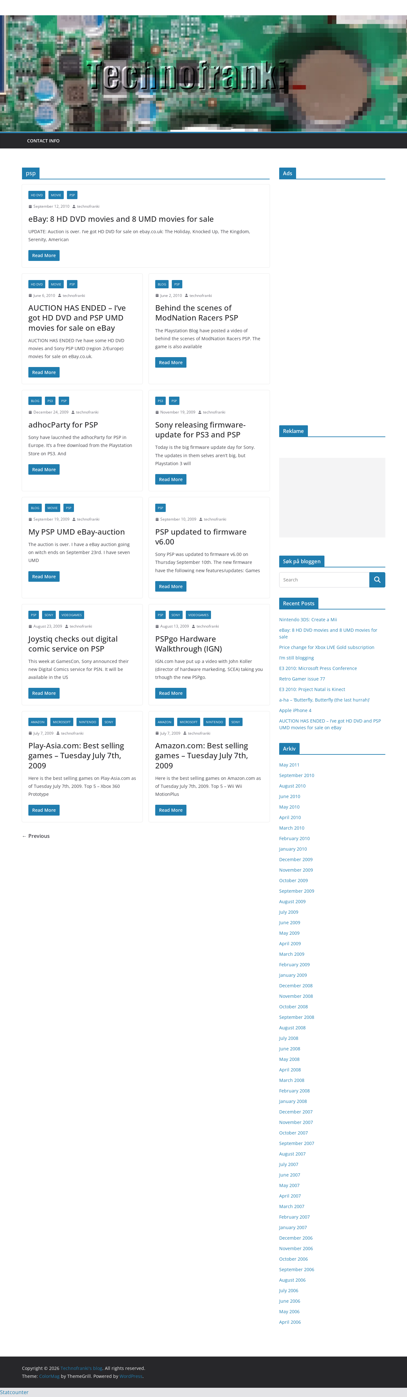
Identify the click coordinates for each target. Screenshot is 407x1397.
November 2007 (296, 1122)
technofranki (88, 206)
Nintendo (87, 722)
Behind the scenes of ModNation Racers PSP (196, 312)
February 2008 (294, 1091)
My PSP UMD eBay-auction (76, 531)
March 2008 (291, 1080)
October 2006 (293, 1259)
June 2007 (289, 1175)
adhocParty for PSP (63, 424)
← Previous (36, 835)
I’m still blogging (296, 658)
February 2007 (294, 1217)
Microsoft (62, 722)
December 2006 (296, 1238)
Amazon (38, 722)
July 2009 (288, 912)
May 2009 (289, 933)
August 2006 (292, 1280)
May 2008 (289, 1059)
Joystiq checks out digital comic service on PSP (73, 643)
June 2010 (289, 796)
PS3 (50, 401)
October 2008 (293, 1007)
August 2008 (292, 1028)
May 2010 (289, 807)
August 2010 (292, 786)
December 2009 (296, 859)
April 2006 (290, 1322)
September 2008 (296, 1017)
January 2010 (293, 849)
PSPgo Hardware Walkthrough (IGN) (188, 643)
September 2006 (296, 1269)
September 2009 (296, 891)
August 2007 (292, 1154)
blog (162, 284)
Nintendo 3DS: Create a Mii (308, 619)
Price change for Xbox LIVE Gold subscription (326, 647)
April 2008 (290, 1070)
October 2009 (293, 880)
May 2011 (289, 765)
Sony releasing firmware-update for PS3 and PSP (200, 429)
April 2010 (290, 817)
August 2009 (292, 901)
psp (72, 195)
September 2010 (296, 775)
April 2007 (290, 1196)
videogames (72, 615)
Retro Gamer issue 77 (302, 679)
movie (56, 195)
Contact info (43, 141)
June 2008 (289, 1049)
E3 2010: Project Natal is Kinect (312, 689)
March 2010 (291, 828)
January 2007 (293, 1227)
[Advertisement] (332, 497)
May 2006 (289, 1311)
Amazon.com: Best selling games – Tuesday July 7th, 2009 (201, 755)
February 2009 (294, 964)
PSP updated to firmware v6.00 (201, 536)
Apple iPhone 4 (295, 710)
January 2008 (293, 1101)
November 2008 (296, 996)
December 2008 (296, 986)
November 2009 (296, 870)
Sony (49, 615)
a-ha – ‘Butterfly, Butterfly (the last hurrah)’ (324, 700)
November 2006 (296, 1248)
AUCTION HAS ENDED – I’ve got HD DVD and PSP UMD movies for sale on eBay (77, 317)
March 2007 (291, 1206)
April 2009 (290, 943)
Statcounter (14, 1392)
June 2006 (289, 1301)
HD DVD (37, 195)
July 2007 (288, 1164)
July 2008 (288, 1038)
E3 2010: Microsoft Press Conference (318, 668)
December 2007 (296, 1112)
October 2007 (293, 1133)
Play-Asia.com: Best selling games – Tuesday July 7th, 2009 (76, 755)
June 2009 (289, 922)
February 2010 (294, 838)
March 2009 (291, 954)
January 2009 (293, 975)
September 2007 (296, 1143)
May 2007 (289, 1185)
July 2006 (288, 1290)
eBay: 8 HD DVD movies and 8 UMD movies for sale (121, 218)
